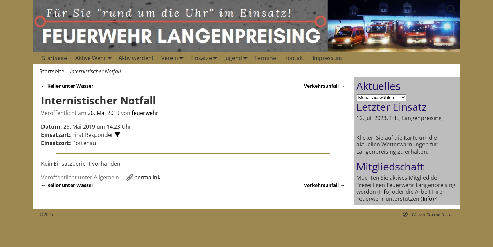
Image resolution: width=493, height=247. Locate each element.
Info (384, 192)
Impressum (327, 58)
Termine (265, 58)
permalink (147, 177)
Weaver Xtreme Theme (432, 214)
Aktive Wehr (94, 58)
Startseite (54, 58)
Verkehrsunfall (324, 86)
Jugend (237, 58)
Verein (173, 58)
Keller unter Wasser (67, 86)
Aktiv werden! (135, 58)
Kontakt (294, 58)
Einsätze (205, 58)
